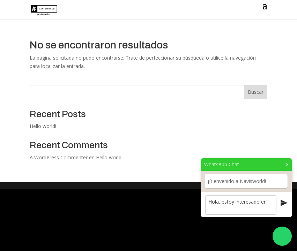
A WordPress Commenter (59, 157)
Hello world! (43, 126)
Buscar (255, 92)
